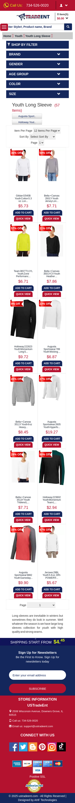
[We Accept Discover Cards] (27, 763)
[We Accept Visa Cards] (37, 770)
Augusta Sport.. (27, 116)
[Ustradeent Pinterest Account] (42, 746)
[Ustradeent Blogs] (32, 746)
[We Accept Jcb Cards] (47, 763)
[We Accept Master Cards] (58, 763)
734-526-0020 (37, 5)
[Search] (68, 26)
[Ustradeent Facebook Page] (13, 746)
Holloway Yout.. (27, 122)
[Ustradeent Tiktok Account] (61, 746)
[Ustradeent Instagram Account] (51, 746)
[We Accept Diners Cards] (37, 763)
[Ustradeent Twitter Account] (23, 746)
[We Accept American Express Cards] (17, 763)
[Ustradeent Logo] (35, 17)
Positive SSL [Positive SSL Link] (37, 776)
